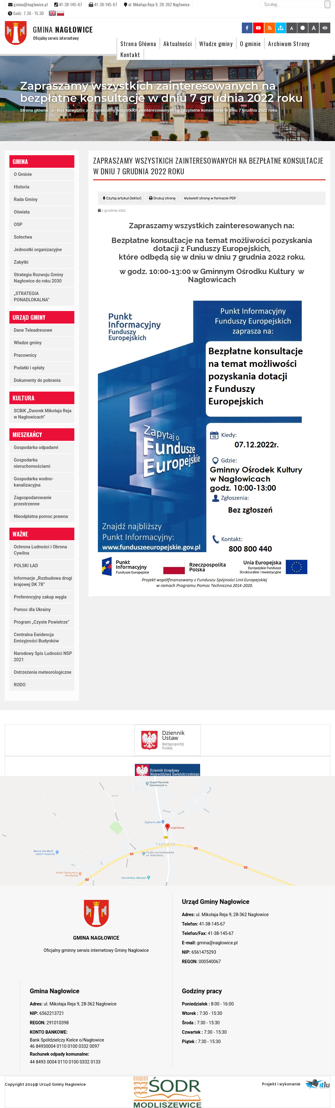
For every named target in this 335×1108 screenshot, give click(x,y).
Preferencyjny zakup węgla (40, 596)
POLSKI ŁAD (26, 565)
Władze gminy (215, 43)
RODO (19, 684)
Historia (21, 186)
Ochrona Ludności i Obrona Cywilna (40, 550)
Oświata (22, 211)
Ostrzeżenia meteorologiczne (43, 672)
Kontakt (130, 54)
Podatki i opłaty (29, 367)
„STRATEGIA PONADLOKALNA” (32, 296)
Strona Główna (138, 43)
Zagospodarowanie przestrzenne (32, 500)
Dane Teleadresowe (33, 330)
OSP (18, 224)
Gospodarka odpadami (36, 447)
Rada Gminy (25, 199)
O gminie (250, 43)
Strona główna (34, 110)
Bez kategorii (69, 110)
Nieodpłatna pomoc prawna (41, 516)
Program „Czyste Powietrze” (41, 622)
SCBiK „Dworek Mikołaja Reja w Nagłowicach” (43, 413)
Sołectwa (23, 237)
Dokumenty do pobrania (37, 380)
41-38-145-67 (211, 923)
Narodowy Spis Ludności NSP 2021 (43, 656)
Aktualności (177, 43)
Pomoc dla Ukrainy (32, 609)
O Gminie (23, 174)
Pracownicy (25, 355)
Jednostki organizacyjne (38, 249)
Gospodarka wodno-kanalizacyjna (33, 482)
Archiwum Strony (289, 43)
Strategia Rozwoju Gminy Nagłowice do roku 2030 (38, 277)
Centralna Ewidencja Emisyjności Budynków (36, 637)
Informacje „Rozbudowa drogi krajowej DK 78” (43, 581)
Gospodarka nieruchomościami (32, 463)
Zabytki (21, 262)
